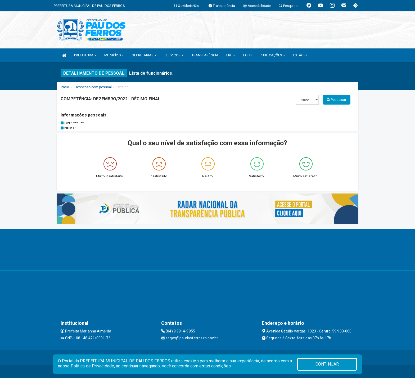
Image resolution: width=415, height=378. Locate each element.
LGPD (247, 55)
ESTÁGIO (300, 55)
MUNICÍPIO (114, 55)
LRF (230, 55)
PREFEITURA (85, 55)
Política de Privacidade (92, 365)
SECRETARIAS (144, 55)
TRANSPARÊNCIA (205, 55)
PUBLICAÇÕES (272, 55)
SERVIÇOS (174, 55)
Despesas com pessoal (93, 87)
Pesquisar (336, 100)
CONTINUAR (327, 364)
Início (65, 87)
